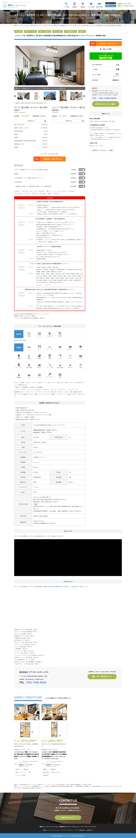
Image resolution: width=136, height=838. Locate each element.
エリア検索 (66, 7)
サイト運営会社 (80, 829)
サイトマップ (55, 829)
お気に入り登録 (107, 49)
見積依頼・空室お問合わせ (53, 159)
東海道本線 (36, 432)
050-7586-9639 (127, 5)
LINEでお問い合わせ (105, 57)
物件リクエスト (110, 6)
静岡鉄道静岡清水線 (39, 430)
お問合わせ (89, 829)
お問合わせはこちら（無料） (105, 104)
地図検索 (83, 7)
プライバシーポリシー (67, 829)
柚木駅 (48, 430)
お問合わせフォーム (68, 817)
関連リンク (46, 829)
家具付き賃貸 (99, 7)
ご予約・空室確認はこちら (103, 676)
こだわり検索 (91, 7)
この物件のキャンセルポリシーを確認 (102, 150)
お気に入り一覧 (111, 3)
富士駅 (43, 432)
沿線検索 (74, 7)
